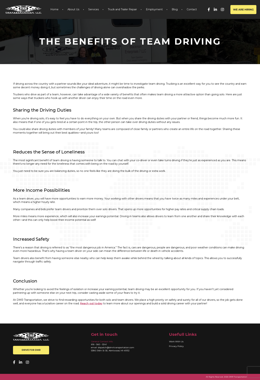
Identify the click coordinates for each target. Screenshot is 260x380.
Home (54, 9)
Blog (175, 9)
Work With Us (176, 341)
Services (93, 9)
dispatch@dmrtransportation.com (116, 347)
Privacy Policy (176, 346)
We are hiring (243, 9)
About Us (73, 9)
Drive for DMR (31, 350)
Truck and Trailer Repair (122, 9)
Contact (192, 9)
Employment (154, 9)
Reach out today (91, 303)
